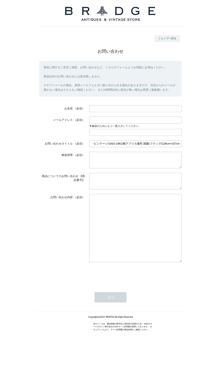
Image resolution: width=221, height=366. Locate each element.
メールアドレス (63, 119)
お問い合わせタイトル (59, 143)
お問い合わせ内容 (61, 202)
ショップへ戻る (167, 38)
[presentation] (122, 293)
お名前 (68, 108)
